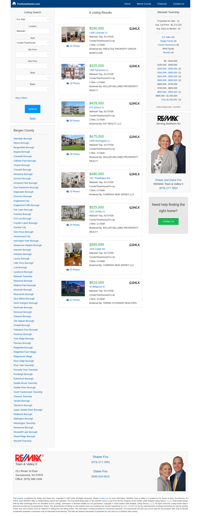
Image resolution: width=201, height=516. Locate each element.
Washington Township (24, 423)
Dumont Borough (22, 178)
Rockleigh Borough (23, 374)
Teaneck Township (23, 396)
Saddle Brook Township (25, 383)
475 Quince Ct (96, 107)
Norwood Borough (23, 312)
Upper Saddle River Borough (28, 410)
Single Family (166, 41)
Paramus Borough (23, 334)
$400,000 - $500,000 (167, 76)
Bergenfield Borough (24, 147)
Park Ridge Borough (24, 338)
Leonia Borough (21, 258)
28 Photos (75, 120)
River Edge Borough (24, 361)
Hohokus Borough (23, 254)
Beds (32, 73)
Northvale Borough (23, 307)
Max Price (32, 61)
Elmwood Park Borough (25, 183)
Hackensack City (22, 236)
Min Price (32, 50)
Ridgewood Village (23, 356)
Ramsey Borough (22, 343)
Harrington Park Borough (26, 241)
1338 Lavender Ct (98, 32)
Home (127, 4)
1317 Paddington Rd (99, 178)
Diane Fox (100, 471)
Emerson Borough (23, 196)
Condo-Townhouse (167, 45)
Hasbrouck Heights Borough (28, 245)
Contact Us (178, 4)
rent (116, 511)
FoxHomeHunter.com (28, 4)
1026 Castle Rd (97, 249)
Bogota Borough (22, 152)
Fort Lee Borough (22, 218)
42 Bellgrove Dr (97, 286)
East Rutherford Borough (26, 187)
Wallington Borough (23, 418)
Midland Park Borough (25, 285)
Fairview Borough (22, 214)
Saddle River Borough (25, 387)
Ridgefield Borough (23, 347)
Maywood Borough (23, 281)
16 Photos (75, 46)
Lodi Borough (20, 267)
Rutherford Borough (23, 378)
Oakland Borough (22, 316)
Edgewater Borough (24, 192)
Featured (162, 4)
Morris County (144, 4)
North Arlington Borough (26, 303)
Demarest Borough (23, 174)
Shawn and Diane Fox (168, 179)
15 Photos (75, 83)
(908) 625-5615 (100, 476)
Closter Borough (22, 165)
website (20, 498)
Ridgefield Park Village (25, 352)
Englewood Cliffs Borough (26, 205)
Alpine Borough (21, 143)
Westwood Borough (23, 427)
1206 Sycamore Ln (98, 70)
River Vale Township (24, 365)
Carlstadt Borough (23, 156)
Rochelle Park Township (26, 370)
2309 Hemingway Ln (99, 141)
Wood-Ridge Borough (24, 436)
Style (32, 38)
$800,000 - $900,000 (167, 92)
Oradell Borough (22, 325)
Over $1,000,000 (169, 99)
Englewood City (21, 201)
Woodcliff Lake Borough (25, 432)
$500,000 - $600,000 (167, 80)
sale (109, 511)
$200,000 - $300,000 (167, 69)
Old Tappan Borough (24, 321)
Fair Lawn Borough (23, 209)
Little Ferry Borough (23, 263)
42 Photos (75, 300)
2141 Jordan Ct (97, 211)
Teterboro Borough (23, 405)
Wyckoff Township (23, 441)
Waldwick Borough (23, 414)
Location (33, 26)
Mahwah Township (23, 276)
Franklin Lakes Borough (25, 223)
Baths (32, 84)
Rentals (166, 52)
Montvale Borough (23, 289)
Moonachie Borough (24, 294)
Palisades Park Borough (26, 329)
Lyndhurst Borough (23, 272)
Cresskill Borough (22, 169)
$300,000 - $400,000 (167, 72)
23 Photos (75, 191)
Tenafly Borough (22, 401)
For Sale (166, 37)
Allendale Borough (23, 138)
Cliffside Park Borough (25, 161)
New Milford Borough (24, 298)
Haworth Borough (22, 250)
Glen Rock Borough (23, 232)
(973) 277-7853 (168, 188)
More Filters (21, 98)
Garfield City (20, 227)
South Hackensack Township (28, 392)
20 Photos (75, 225)
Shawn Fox (100, 456)
